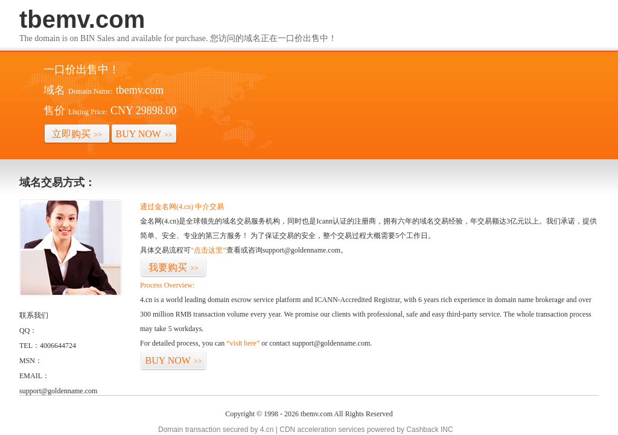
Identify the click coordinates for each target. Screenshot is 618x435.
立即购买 (77, 134)
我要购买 (173, 267)
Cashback (422, 429)
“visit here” (243, 343)
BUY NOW (144, 134)
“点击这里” (208, 250)
